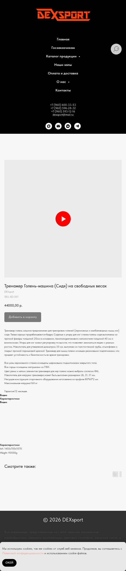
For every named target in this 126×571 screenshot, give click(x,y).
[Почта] (58, 126)
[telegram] (77, 126)
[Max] (48, 126)
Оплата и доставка (63, 73)
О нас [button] (62, 82)
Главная (63, 39)
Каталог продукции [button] (61, 56)
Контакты (63, 90)
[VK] (68, 126)
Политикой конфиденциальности (23, 553)
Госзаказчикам (63, 48)
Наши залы (63, 65)
